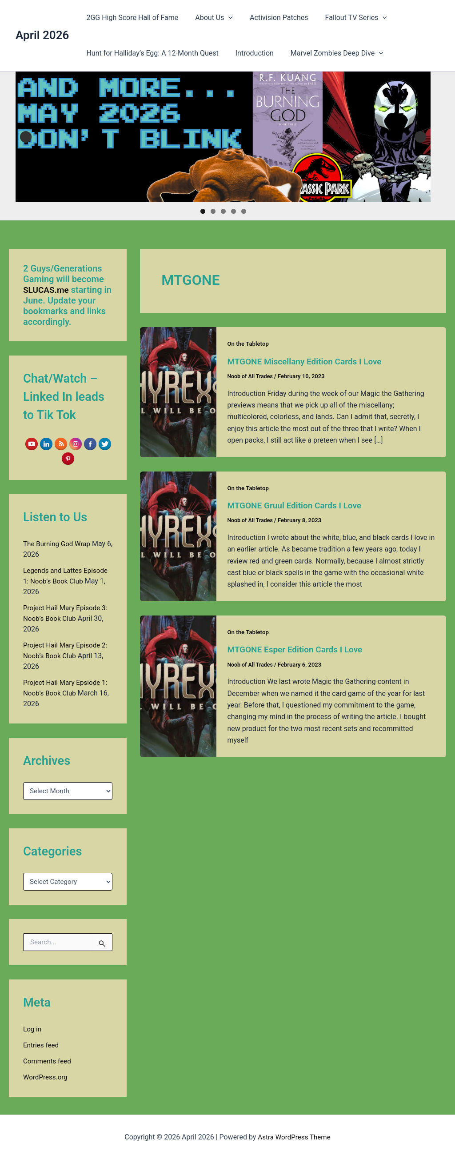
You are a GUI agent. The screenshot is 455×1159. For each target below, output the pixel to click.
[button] (224, 18)
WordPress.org (46, 1076)
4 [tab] (233, 211)
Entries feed (42, 1044)
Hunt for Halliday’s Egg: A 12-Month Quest (151, 53)
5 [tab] (243, 211)
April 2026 (42, 35)
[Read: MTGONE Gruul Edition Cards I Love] (178, 535)
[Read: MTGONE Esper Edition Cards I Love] (178, 685)
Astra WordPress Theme (294, 1136)
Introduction (250, 53)
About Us (210, 18)
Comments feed (48, 1060)
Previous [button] (26, 137)
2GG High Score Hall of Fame (131, 17)
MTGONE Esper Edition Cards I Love (298, 648)
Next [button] (420, 137)
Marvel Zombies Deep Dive (330, 53)
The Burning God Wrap (58, 543)
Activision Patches (272, 17)
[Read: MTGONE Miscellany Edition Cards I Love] (178, 391)
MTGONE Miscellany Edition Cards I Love (308, 361)
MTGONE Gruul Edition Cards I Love (297, 505)
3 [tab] (223, 211)
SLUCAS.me (47, 289)
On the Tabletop (249, 343)
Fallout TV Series (347, 18)
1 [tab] (202, 211)
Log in (32, 1028)
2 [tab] (213, 211)
